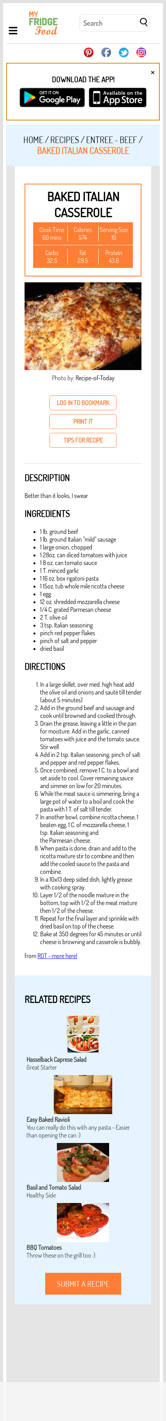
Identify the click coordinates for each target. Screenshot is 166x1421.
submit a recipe (83, 1284)
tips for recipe (83, 440)
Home (33, 139)
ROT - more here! (57, 956)
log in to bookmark (83, 403)
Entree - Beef (111, 139)
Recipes (64, 139)
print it (83, 421)
